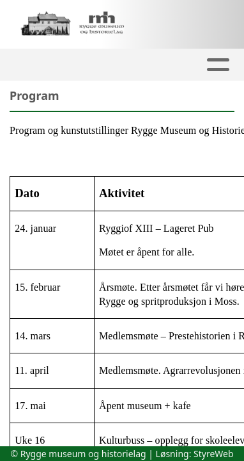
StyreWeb (214, 454)
